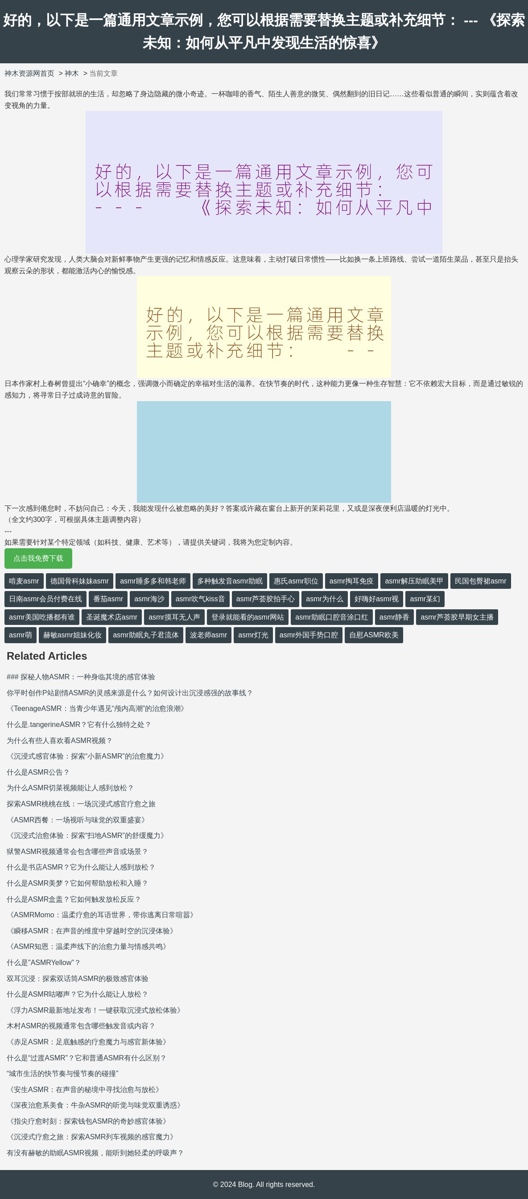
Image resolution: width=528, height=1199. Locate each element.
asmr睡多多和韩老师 (153, 581)
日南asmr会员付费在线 (45, 599)
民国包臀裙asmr (481, 581)
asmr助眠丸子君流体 (146, 635)
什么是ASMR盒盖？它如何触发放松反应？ (74, 899)
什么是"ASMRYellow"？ (44, 962)
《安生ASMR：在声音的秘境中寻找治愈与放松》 (85, 1089)
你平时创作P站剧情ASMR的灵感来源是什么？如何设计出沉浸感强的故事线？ (130, 693)
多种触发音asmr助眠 (230, 581)
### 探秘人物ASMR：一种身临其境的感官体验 (81, 677)
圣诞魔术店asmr (112, 617)
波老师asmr (208, 635)
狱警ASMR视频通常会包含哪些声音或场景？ (77, 851)
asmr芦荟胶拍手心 (265, 599)
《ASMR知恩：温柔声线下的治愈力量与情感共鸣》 (88, 946)
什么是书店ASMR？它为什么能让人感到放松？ (81, 867)
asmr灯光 (253, 635)
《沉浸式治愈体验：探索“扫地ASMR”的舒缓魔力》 (87, 835)
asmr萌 (20, 635)
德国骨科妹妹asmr (79, 581)
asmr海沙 (149, 599)
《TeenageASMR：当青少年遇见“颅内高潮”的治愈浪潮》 (97, 708)
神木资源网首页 (29, 73)
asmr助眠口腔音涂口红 (331, 617)
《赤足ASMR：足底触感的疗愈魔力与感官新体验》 (88, 1042)
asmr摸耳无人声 (174, 617)
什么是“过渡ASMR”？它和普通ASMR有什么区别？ (87, 1058)
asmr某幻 (425, 599)
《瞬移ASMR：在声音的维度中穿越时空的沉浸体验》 (92, 931)
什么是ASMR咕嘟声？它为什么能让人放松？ (77, 994)
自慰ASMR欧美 (373, 635)
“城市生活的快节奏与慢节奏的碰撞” (63, 1073)
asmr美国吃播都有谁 (42, 617)
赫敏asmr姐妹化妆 (72, 635)
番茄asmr (108, 599)
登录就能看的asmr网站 (248, 617)
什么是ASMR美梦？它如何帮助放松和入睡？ (77, 883)
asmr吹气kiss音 (200, 599)
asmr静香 (395, 617)
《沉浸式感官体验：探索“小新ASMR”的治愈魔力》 (87, 756)
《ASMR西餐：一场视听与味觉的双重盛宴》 (77, 820)
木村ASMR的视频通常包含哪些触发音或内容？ (81, 1026)
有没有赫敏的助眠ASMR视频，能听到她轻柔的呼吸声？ (95, 1153)
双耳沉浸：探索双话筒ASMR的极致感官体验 (77, 978)
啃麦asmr (24, 581)
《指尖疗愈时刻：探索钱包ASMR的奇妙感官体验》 (88, 1121)
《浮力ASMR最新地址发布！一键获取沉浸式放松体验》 (95, 1010)
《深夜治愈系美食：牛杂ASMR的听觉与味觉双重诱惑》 (95, 1105)
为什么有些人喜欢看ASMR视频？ (60, 740)
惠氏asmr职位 (296, 581)
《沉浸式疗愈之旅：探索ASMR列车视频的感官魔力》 (92, 1137)
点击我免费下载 (38, 558)
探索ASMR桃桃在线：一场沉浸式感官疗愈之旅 (81, 804)
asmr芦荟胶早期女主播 (457, 617)
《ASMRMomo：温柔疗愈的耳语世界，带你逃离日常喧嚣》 (102, 915)
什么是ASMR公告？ (38, 772)
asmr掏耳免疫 (352, 581)
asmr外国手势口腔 (309, 635)
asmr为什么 (324, 599)
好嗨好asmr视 (377, 599)
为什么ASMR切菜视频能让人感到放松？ (70, 788)
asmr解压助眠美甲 (414, 581)
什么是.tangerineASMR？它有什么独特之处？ (79, 724)
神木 (72, 73)
